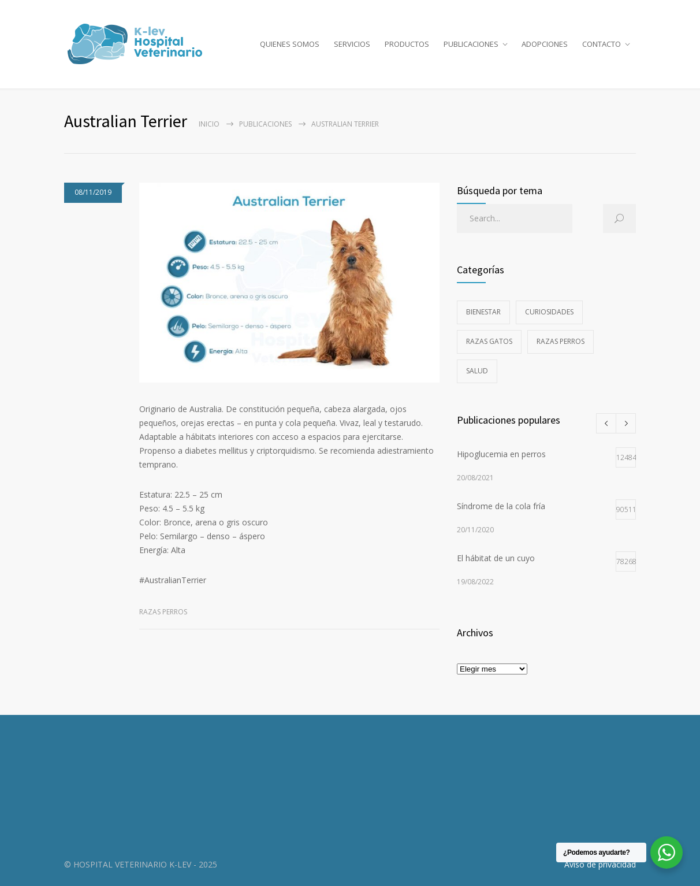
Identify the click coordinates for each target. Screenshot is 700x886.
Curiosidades (549, 312)
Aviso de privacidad (600, 864)
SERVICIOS (352, 44)
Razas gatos (489, 341)
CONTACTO (601, 44)
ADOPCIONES (545, 44)
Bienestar (483, 312)
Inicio (209, 124)
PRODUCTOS (407, 44)
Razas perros (163, 612)
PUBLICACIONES (471, 44)
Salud (477, 371)
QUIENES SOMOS (289, 44)
